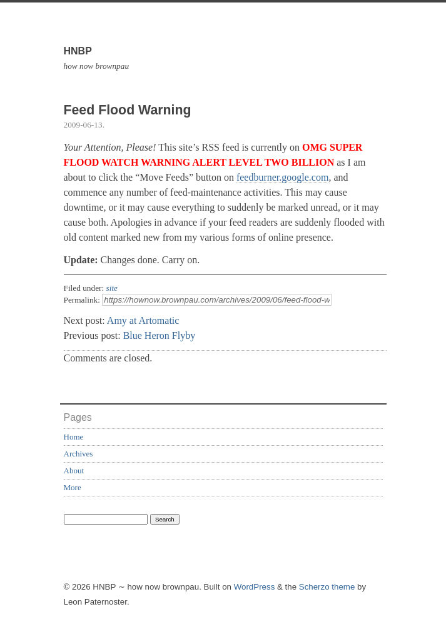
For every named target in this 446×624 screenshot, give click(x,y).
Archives (78, 453)
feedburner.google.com (282, 177)
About (74, 470)
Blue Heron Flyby (159, 335)
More (72, 487)
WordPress (254, 586)
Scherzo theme (327, 586)
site (112, 288)
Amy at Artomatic (143, 320)
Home (74, 436)
